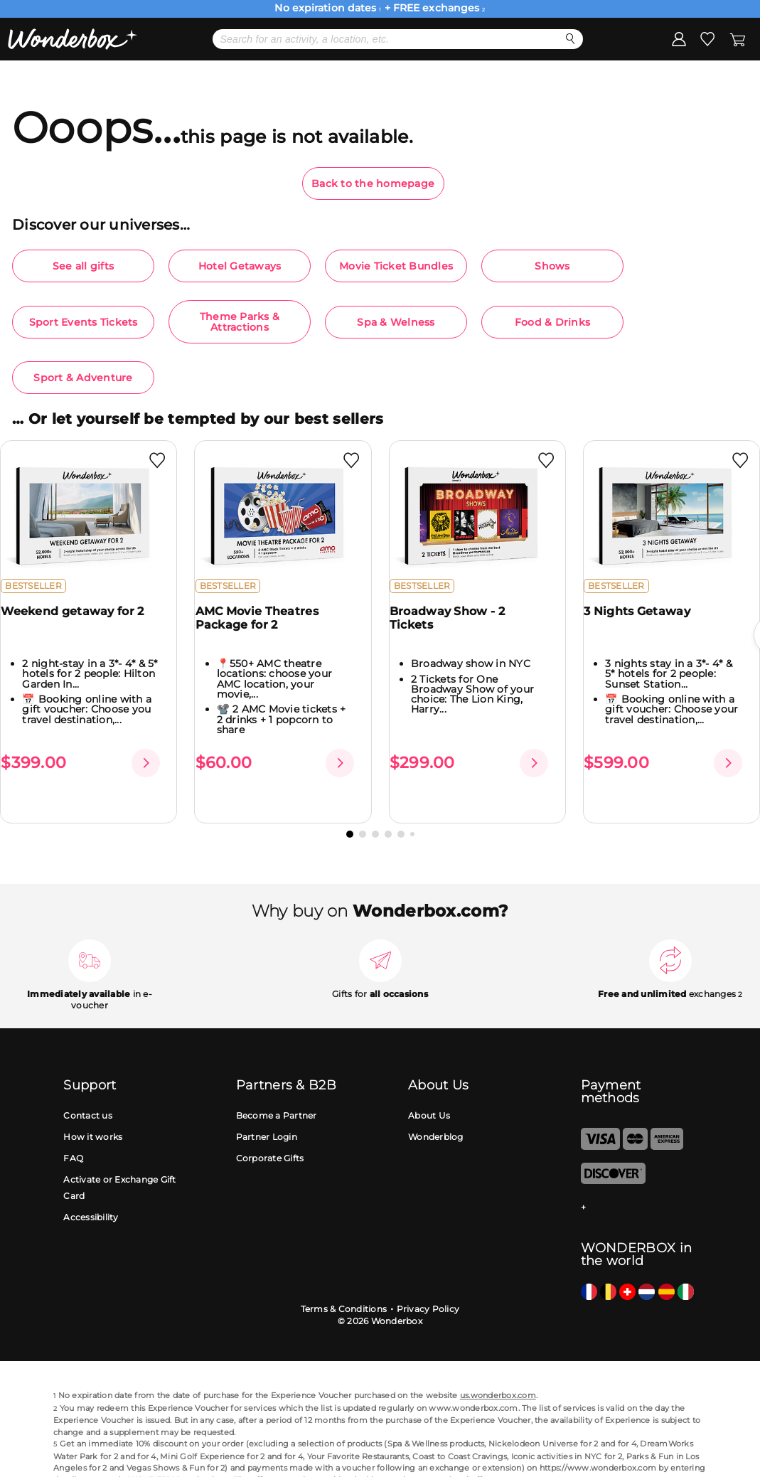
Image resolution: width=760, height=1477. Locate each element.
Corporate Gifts (270, 1135)
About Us (429, 1092)
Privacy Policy (428, 1285)
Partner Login (266, 1114)
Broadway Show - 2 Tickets (455, 629)
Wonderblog (436, 1114)
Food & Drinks (552, 322)
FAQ (73, 1135)
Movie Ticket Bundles (396, 266)
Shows (552, 266)
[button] (349, 810)
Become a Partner (276, 1092)
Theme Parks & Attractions (239, 321)
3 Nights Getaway (645, 622)
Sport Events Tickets (83, 322)
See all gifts (83, 266)
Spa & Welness (395, 322)
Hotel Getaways (240, 266)
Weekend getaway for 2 (80, 622)
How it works (92, 1114)
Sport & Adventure (82, 377)
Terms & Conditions (344, 1285)
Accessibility (90, 1193)
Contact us (87, 1092)
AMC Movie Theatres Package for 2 (264, 629)
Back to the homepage (372, 183)
